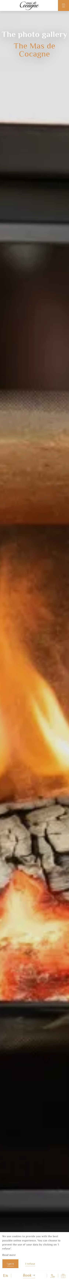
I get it (10, 1263)
